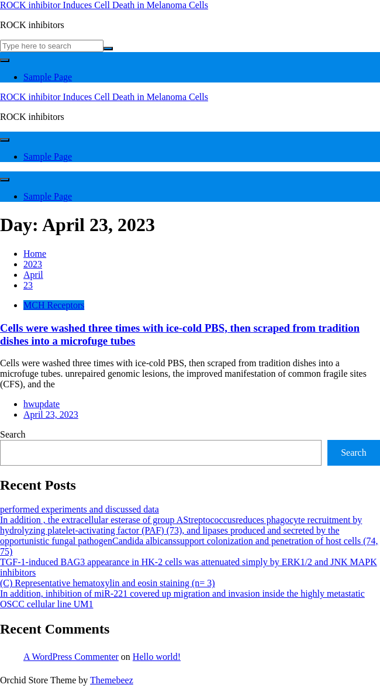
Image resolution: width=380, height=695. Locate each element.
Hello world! (157, 657)
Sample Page (47, 77)
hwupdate (41, 404)
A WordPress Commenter (71, 657)
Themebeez (111, 680)
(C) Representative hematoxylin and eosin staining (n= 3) (107, 583)
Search (13, 434)
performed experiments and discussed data (79, 509)
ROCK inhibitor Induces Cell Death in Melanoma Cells (104, 5)
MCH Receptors (53, 305)
